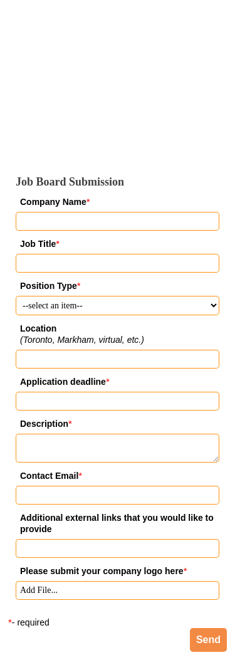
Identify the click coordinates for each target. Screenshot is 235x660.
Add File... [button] (39, 590)
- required (31, 622)
